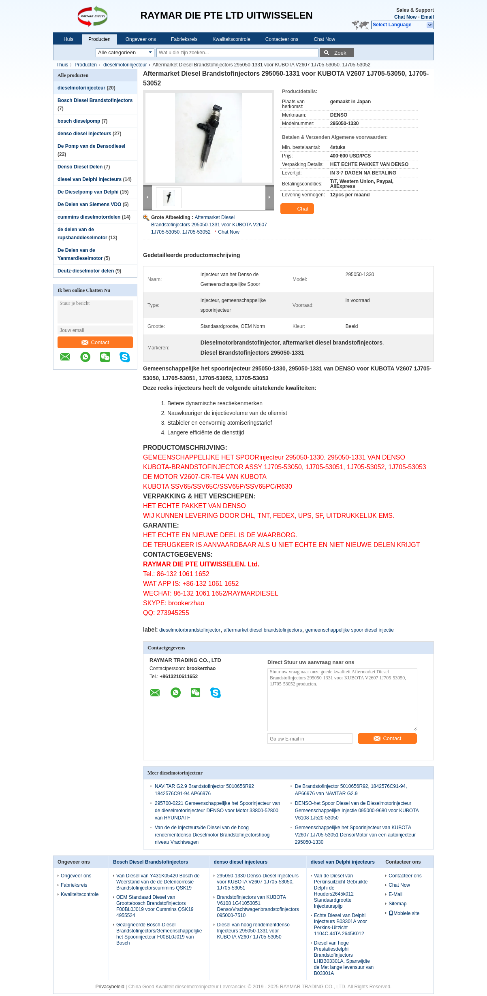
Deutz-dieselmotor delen (86, 271)
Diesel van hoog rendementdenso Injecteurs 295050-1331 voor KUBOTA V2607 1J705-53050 (253, 931)
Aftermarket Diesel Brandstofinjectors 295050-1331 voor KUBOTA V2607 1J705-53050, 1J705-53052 (209, 225)
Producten (99, 39)
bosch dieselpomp (79, 121)
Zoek (340, 53)
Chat (298, 209)
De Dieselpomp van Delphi (88, 192)
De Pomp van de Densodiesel (91, 146)
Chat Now (405, 17)
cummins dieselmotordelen (89, 217)
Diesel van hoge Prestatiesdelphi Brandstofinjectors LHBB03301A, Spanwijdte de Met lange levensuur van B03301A (344, 958)
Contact (95, 342)
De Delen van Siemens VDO (89, 204)
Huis (68, 39)
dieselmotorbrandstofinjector (189, 630)
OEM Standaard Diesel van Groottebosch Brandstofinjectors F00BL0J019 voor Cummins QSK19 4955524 (155, 906)
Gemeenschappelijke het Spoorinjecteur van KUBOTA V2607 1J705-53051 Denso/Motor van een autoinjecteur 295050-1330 (355, 835)
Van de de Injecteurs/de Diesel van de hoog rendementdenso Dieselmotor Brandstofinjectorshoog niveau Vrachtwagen (212, 835)
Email (427, 17)
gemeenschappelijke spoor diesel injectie (349, 630)
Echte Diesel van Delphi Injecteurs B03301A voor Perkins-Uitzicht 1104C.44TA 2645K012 (340, 924)
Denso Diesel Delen (80, 167)
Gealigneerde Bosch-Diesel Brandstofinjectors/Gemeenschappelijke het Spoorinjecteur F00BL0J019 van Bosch (159, 934)
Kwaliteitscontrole (231, 39)
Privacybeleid (110, 987)
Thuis (62, 65)
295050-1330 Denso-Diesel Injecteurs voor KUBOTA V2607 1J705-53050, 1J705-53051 (257, 882)
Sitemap (397, 904)
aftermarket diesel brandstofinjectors (263, 630)
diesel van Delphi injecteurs (90, 179)
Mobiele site (404, 913)
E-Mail (395, 894)
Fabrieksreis (184, 39)
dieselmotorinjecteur (125, 65)
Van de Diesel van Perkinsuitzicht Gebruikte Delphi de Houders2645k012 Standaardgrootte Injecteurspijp (341, 891)
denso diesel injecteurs (84, 133)
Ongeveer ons (141, 39)
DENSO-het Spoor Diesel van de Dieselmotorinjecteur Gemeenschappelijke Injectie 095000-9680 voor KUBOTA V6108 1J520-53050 (357, 810)
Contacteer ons (281, 39)
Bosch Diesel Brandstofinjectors (95, 100)
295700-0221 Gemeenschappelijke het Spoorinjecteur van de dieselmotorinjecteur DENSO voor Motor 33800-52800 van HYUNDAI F (217, 810)
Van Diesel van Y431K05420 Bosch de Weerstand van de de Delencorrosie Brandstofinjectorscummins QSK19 (158, 882)
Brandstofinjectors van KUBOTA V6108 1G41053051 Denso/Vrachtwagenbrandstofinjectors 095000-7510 (258, 906)
